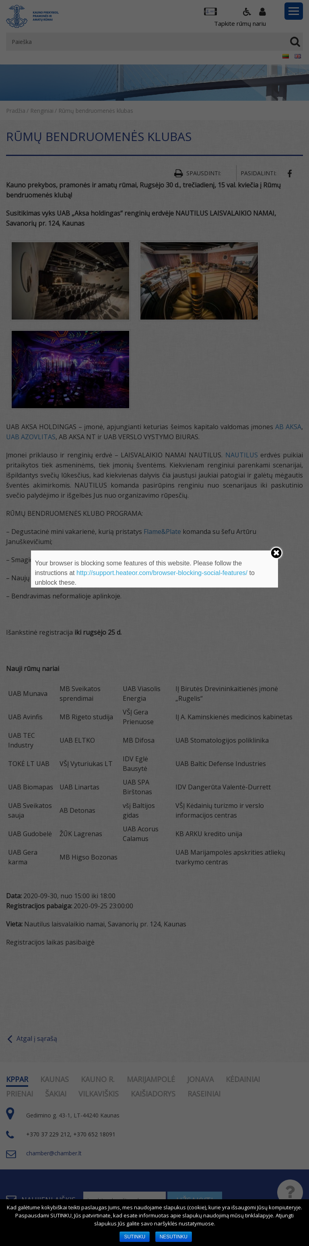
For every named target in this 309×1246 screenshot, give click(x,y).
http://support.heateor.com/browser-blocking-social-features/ (161, 572)
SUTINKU (134, 1237)
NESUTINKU (173, 1237)
